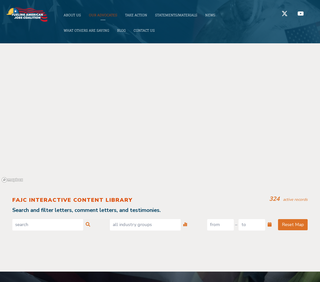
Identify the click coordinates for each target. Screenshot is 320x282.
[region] (160, 113)
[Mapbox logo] (12, 180)
